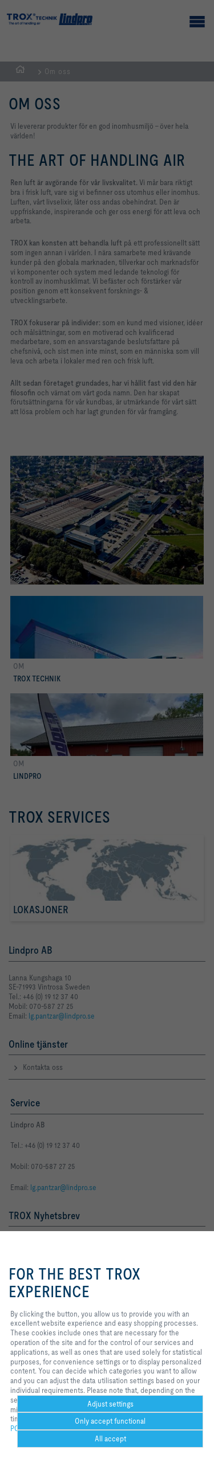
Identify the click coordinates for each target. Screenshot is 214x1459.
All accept (110, 1438)
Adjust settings (110, 1403)
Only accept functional (110, 1420)
